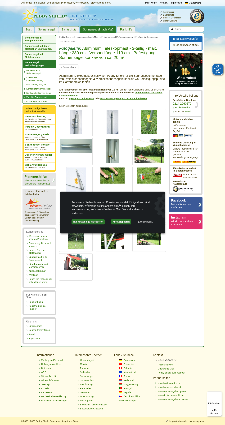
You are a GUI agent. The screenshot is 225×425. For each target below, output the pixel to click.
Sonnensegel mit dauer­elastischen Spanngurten (38, 47)
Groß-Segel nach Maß (36, 101)
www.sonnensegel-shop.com (172, 391)
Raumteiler (85, 388)
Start (28, 29)
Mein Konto (151, 2)
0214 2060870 (182, 103)
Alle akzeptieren (121, 221)
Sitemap (45, 384)
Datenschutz (47, 368)
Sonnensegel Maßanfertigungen (34, 64)
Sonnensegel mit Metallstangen (34, 55)
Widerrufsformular (50, 380)
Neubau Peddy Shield (39, 330)
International (127, 372)
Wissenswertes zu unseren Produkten (38, 237)
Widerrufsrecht (48, 376)
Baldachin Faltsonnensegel (93, 404)
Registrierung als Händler (37, 307)
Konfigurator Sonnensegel (38, 89)
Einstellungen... (145, 221)
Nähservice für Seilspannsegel (33, 71)
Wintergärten (86, 400)
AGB (43, 372)
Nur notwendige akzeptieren (88, 221)
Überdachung (87, 396)
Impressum (176, 2)
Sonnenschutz (87, 380)
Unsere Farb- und (37, 251)
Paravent (84, 368)
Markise (84, 364)
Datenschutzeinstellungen (54, 400)
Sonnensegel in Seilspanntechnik (34, 39)
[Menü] (220, 393)
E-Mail (183, 111)
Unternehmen (35, 326)
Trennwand (85, 392)
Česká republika (129, 396)
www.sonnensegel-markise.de (173, 399)
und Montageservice (38, 265)
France (124, 376)
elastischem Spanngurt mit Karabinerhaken (123, 98)
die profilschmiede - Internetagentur (186, 421)
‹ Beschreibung (68, 67)
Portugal (125, 388)
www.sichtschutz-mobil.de (171, 395)
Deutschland (194, 3)
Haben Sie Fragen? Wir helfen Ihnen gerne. (40, 280)
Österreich (126, 364)
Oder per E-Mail (166, 368)
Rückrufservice (182, 107)
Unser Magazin (87, 360)
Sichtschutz (69, 29)
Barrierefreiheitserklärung (54, 396)
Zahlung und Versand (52, 360)
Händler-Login (36, 302)
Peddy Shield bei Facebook (171, 372)
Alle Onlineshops (127, 400)
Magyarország (128, 384)
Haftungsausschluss (51, 364)
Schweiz (125, 368)
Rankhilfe (126, 29)
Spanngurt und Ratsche (81, 98)
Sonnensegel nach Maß (98, 29)
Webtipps (33, 275)
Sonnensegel (46, 29)
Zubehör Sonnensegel (36, 97)
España (125, 392)
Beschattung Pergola (36, 84)
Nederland (126, 380)
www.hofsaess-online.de (170, 387)
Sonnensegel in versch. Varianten (40, 244)
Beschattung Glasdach (91, 408)
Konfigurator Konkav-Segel (38, 93)
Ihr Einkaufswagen (185, 39)
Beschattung (86, 384)
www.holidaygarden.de (169, 383)
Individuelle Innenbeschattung (34, 79)
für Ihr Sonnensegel (38, 258)
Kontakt (163, 2)
